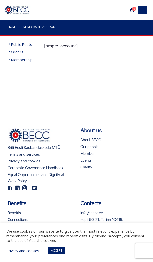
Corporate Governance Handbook (35, 168)
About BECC (90, 140)
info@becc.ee (91, 213)
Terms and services (24, 154)
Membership (22, 59)
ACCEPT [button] (56, 250)
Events (86, 160)
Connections (18, 220)
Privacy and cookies (24, 161)
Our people (89, 147)
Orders (17, 51)
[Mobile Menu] (142, 10)
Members (88, 154)
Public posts (21, 44)
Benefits (14, 213)
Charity (86, 167)
